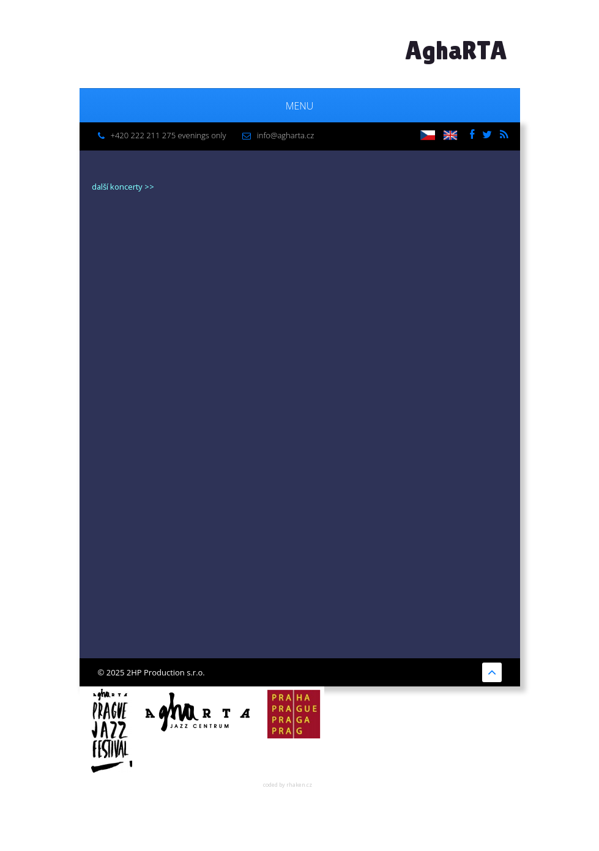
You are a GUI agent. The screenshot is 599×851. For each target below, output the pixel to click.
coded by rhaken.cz (287, 785)
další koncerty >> (123, 186)
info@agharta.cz (285, 135)
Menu (300, 106)
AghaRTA (456, 50)
